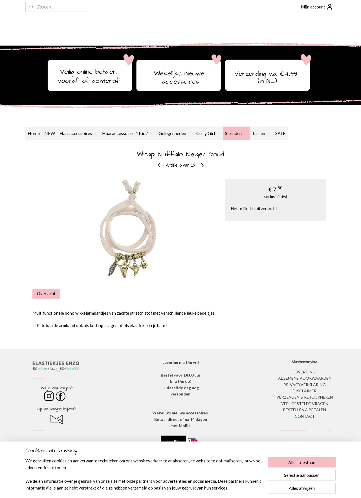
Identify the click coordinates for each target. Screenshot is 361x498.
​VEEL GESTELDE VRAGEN (304, 403)
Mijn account (317, 6)
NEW (49, 133)
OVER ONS (304, 371)
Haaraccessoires (79, 133)
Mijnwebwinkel (238, 488)
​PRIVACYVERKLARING (304, 384)
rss (172, 488)
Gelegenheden (175, 133)
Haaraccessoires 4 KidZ (128, 133)
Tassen (261, 133)
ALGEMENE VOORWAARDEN (304, 378)
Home (34, 133)
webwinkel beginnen (192, 488)
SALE (280, 133)
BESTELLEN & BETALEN (304, 409)
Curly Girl (208, 133)
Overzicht (46, 293)
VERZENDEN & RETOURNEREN (304, 397)
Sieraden (236, 133)
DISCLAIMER (304, 390)
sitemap (162, 488)
